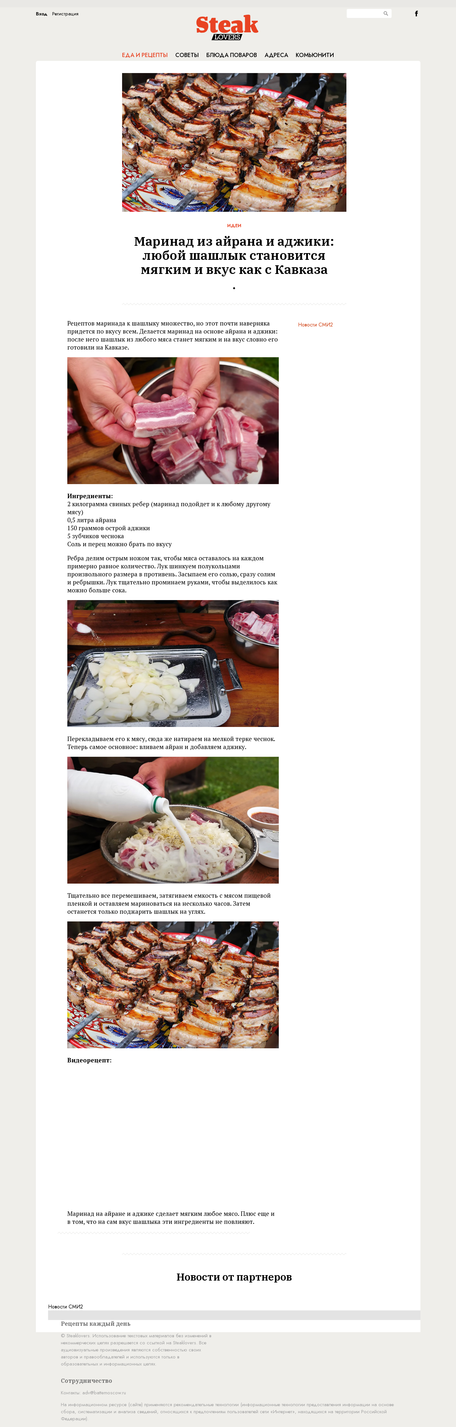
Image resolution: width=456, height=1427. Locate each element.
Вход (41, 13)
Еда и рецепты (145, 55)
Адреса (276, 55)
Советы (187, 55)
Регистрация (65, 13)
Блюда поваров (231, 55)
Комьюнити (315, 55)
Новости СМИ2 (315, 324)
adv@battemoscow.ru (104, 1392)
